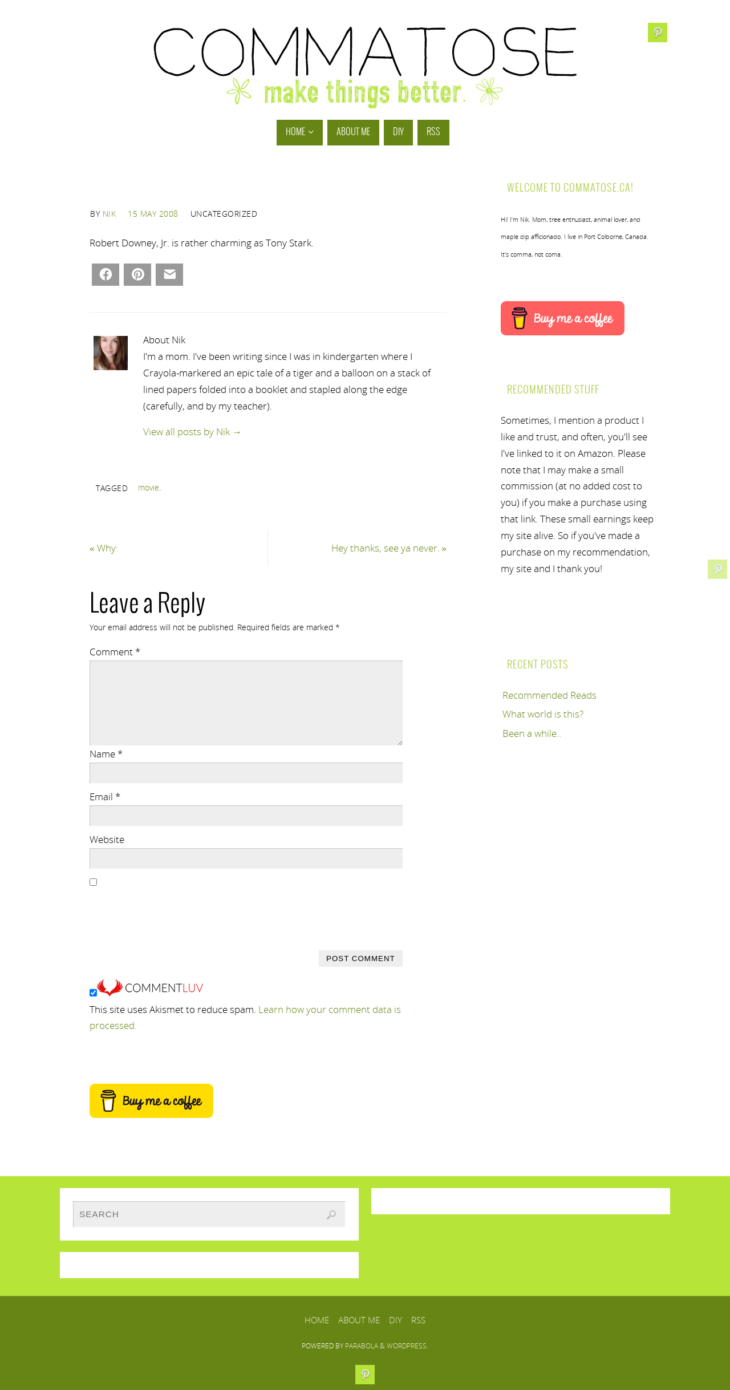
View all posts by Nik (192, 431)
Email (105, 796)
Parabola (361, 1346)
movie (148, 487)
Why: (104, 547)
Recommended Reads (549, 695)
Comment (115, 651)
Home (317, 1320)
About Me (359, 1320)
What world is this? (542, 713)
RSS (418, 1320)
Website (107, 839)
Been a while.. (531, 733)
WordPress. (407, 1346)
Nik (109, 213)
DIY (395, 1320)
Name (106, 753)
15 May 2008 (153, 213)
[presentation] (176, 913)
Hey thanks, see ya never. (389, 547)
